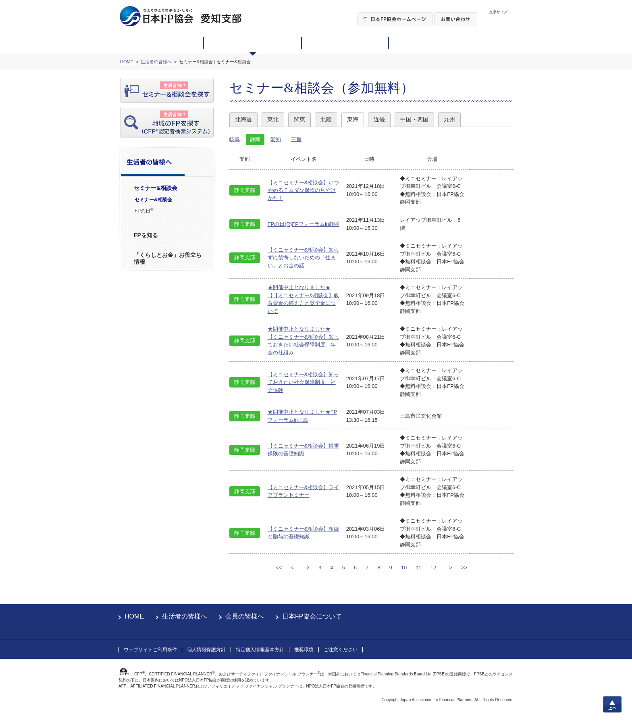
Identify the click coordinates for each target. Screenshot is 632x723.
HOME (134, 616)
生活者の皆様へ (184, 616)
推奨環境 (304, 649)
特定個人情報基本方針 (260, 649)
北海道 (243, 119)
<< (279, 568)
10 (404, 568)
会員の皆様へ (244, 616)
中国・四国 (414, 119)
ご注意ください (341, 649)
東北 (273, 119)
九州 (449, 119)
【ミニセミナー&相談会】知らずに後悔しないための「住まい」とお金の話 (303, 258)
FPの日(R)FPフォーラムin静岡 (303, 224)
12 (433, 568)
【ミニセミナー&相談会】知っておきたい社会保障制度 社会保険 (303, 382)
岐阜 (234, 139)
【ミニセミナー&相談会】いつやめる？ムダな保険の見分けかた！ (303, 190)
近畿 (379, 119)
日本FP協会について (312, 616)
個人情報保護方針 (206, 649)
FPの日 (144, 210)
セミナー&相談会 (153, 199)
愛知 (275, 139)
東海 (352, 119)
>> (464, 568)
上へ (612, 704)
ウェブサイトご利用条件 (150, 649)
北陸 (326, 119)
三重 (296, 139)
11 (418, 568)
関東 (299, 119)
